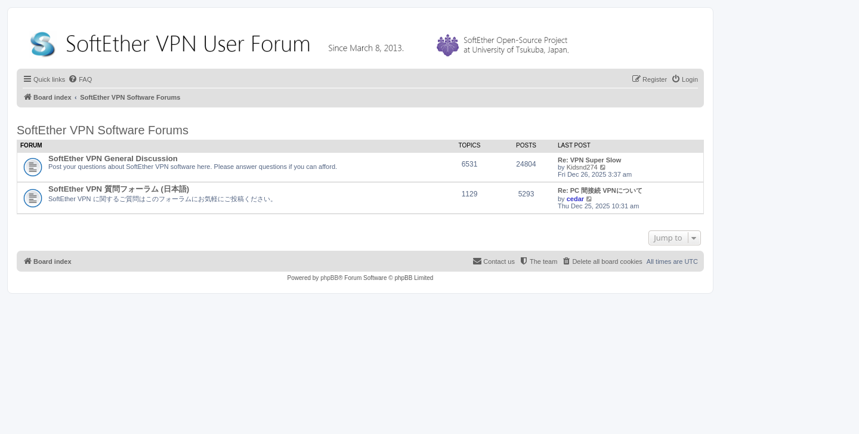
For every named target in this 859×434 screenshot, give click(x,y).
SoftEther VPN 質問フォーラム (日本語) (118, 188)
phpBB (329, 278)
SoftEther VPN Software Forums (103, 130)
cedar (575, 198)
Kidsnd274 (582, 167)
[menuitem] (80, 79)
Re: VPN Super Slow (589, 160)
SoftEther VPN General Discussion (113, 158)
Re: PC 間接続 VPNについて (600, 190)
